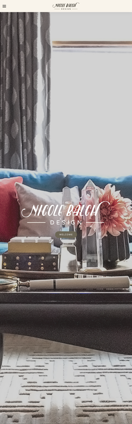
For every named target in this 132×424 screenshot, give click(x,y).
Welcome (66, 234)
